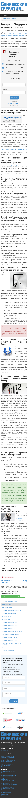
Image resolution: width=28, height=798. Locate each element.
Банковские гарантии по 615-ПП (9, 637)
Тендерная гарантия (6, 604)
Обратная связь (4, 797)
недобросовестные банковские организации (21, 518)
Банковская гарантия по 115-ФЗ (9, 640)
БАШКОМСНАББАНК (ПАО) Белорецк (14, 582)
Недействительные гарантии (7, 764)
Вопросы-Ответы (4, 794)
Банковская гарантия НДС (8, 650)
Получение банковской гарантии (9, 601)
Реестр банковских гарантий (6, 761)
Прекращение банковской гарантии (8, 760)
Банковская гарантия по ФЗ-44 (7, 755)
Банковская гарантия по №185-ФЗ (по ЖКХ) (12, 631)
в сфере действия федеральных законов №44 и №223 (14, 149)
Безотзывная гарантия (5, 765)
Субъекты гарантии (5, 766)
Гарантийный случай (5, 759)
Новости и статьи (4, 795)
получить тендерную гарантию (17, 165)
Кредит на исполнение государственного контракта (11, 789)
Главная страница (6, 18)
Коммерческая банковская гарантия (10, 634)
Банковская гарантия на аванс (9, 613)
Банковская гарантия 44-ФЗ (8, 628)
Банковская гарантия (20, 565)
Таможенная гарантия (7, 607)
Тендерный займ (6, 619)
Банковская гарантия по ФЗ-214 (9, 622)
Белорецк (4, 15)
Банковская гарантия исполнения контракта (12, 610)
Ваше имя (4, 82)
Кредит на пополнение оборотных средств (12, 647)
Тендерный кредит (6, 616)
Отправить (14, 98)
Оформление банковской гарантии (8, 757)
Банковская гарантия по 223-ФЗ (9, 625)
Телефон (4, 89)
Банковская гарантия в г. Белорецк (8, 771)
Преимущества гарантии (6, 763)
